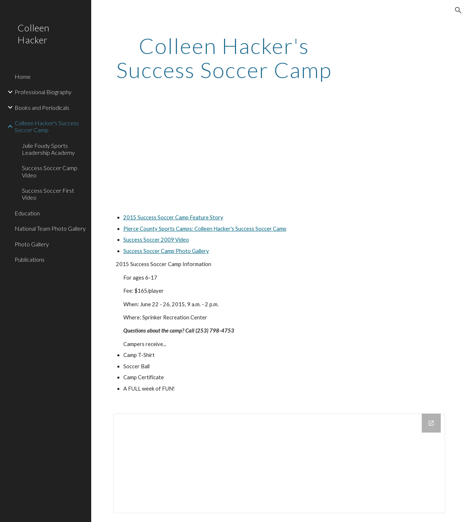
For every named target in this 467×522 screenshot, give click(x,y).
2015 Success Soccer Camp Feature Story (173, 217)
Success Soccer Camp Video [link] (49, 171)
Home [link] (23, 76)
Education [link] (27, 213)
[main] (224, 58)
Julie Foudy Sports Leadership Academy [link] (48, 149)
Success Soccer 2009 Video (156, 240)
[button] (458, 10)
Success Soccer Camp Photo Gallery (166, 251)
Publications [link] (30, 259)
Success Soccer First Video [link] (48, 194)
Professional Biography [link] (43, 91)
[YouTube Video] (180, 153)
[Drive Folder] (279, 463)
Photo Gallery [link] (32, 244)
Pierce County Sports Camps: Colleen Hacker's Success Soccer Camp (204, 229)
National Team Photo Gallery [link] (50, 228)
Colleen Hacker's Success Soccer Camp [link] (47, 126)
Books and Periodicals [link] (42, 107)
